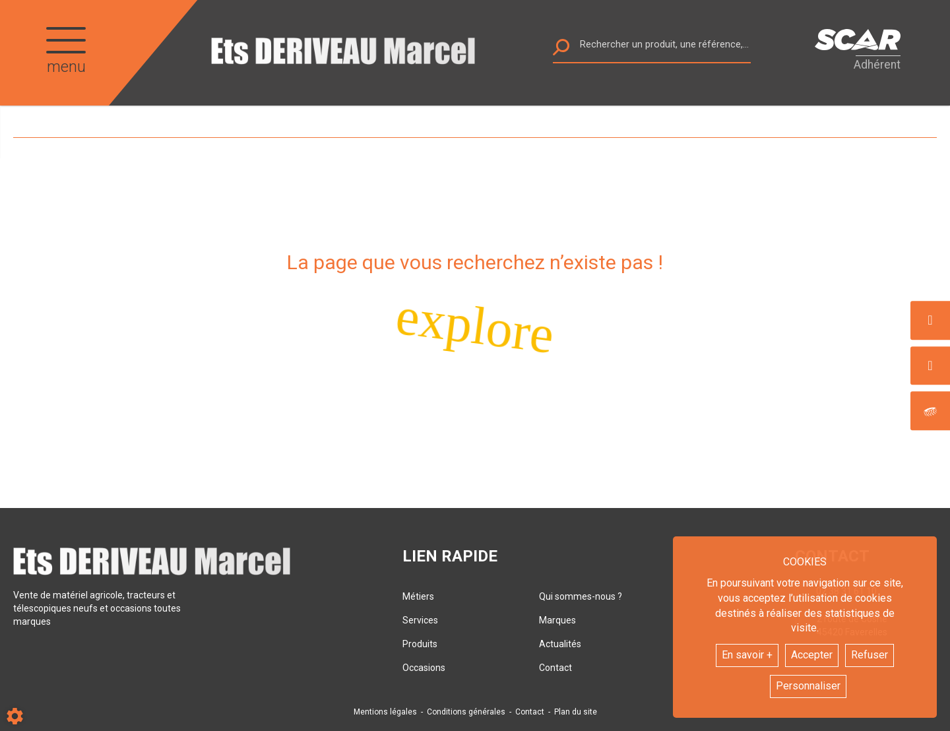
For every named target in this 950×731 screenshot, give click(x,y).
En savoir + (747, 655)
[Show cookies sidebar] (15, 716)
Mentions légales (385, 711)
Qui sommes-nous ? (580, 596)
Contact (555, 667)
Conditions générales (466, 711)
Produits (419, 644)
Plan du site (575, 711)
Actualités (560, 644)
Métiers (418, 596)
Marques (557, 620)
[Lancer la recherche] (561, 50)
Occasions (423, 667)
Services (420, 620)
